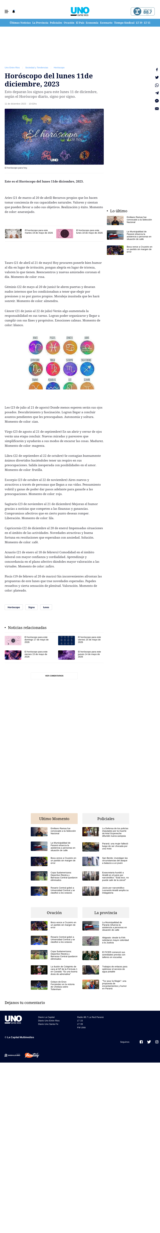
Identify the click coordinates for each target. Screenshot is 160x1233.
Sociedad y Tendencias (36, 67)
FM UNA (81, 1027)
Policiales (56, 22)
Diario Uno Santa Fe (48, 1024)
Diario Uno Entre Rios (49, 1020)
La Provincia (40, 22)
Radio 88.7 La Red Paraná (90, 1017)
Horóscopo (59, 67)
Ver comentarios (54, 676)
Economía (92, 22)
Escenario (106, 22)
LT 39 (139, 22)
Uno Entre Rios (12, 67)
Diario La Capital (46, 1017)
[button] (6, 11)
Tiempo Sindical (124, 22)
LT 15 (147, 22)
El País (80, 22)
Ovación (69, 22)
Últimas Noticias (20, 22)
